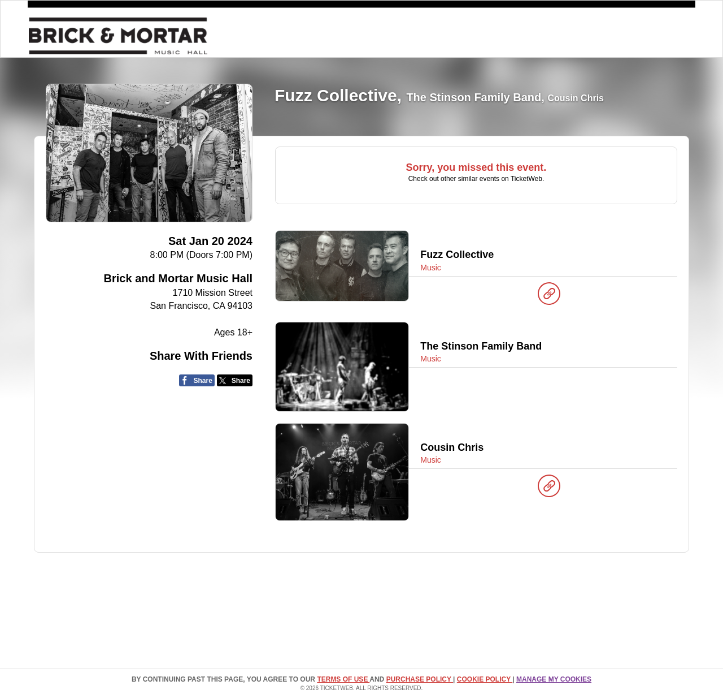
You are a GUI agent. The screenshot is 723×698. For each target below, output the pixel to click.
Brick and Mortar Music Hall (178, 278)
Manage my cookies (553, 679)
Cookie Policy (484, 679)
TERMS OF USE (343, 679)
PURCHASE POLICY (419, 679)
